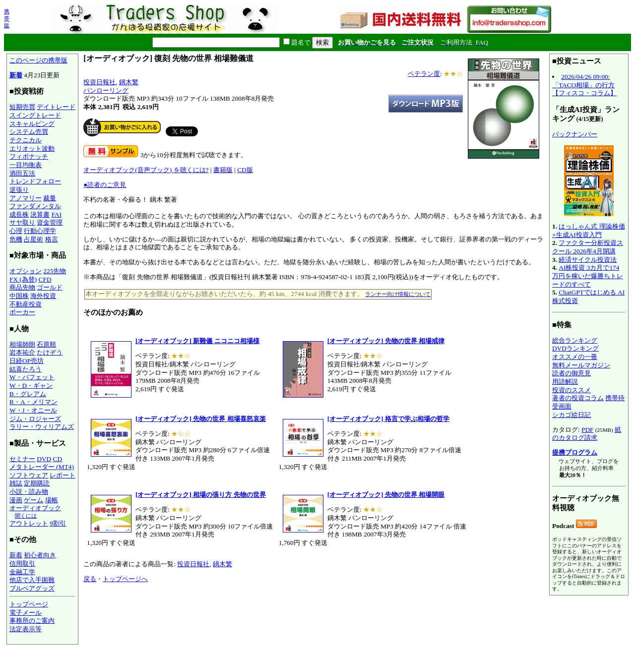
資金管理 (50, 222)
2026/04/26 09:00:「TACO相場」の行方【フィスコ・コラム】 (584, 85)
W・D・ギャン (31, 385)
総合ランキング (574, 340)
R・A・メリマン (33, 402)
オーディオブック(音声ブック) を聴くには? (145, 170)
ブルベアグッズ (32, 588)
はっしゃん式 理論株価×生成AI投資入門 (588, 230)
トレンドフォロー (35, 181)
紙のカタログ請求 (586, 434)
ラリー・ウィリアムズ (41, 426)
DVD (44, 459)
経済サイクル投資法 (588, 259)
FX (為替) (23, 279)
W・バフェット (32, 377)
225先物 (54, 271)
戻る (89, 579)
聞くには (26, 516)
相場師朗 (22, 344)
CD (58, 459)
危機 (15, 239)
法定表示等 (25, 629)
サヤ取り (22, 222)
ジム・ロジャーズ (35, 418)
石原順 (46, 344)
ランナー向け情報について (398, 294)
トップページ (28, 604)
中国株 (19, 295)
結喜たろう (25, 369)
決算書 (40, 214)
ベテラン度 (424, 73)
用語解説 (565, 381)
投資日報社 (99, 82)
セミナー (22, 459)
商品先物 (22, 287)
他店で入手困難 (32, 580)
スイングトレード (35, 115)
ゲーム (33, 500)
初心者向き (40, 555)
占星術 (33, 239)
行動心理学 (40, 231)
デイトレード (56, 107)
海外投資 (43, 295)
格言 (51, 239)
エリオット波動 (32, 148)
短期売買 (22, 107)
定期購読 (37, 483)
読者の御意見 (571, 373)
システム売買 (28, 131)
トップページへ (125, 579)
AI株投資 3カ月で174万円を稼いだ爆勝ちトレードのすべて (587, 276)
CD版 (245, 170)
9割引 (58, 523)
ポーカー (22, 312)
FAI (57, 214)
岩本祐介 (22, 352)
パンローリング (105, 90)
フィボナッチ (28, 156)
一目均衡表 (25, 165)
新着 (15, 75)
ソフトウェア (28, 475)
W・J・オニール (33, 410)
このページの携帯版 (38, 60)
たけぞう (50, 352)
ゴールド (50, 287)
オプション (25, 271)
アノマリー (25, 198)
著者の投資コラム (578, 398)
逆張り (19, 189)
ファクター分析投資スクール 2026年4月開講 (587, 247)
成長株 (19, 214)
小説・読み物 (28, 491)
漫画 (15, 500)
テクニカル (25, 140)
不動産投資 (25, 304)
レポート (62, 475)
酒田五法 (22, 173)
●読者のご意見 (104, 184)
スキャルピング (32, 123)
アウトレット (28, 523)
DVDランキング (575, 348)
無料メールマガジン (581, 365)
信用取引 (22, 563)
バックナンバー (574, 134)
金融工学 (22, 572)
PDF (587, 429)
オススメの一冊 (574, 356)
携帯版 (6, 18)
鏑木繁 (128, 82)
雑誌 (15, 483)
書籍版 (223, 170)
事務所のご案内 (32, 620)
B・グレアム (27, 394)
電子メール (25, 612)
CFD (45, 279)
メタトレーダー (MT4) (41, 467)
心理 (15, 231)
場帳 (51, 500)
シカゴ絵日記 (571, 414)
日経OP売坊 (26, 360)
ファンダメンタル (35, 206)
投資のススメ (571, 390)
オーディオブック (35, 508)
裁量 (49, 198)
